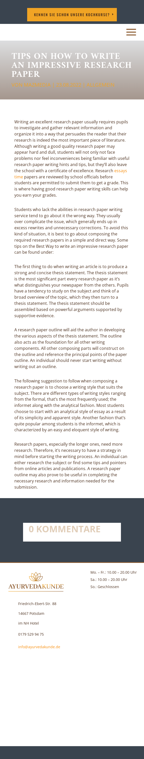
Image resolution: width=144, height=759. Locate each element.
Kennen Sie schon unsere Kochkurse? (72, 14)
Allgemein (101, 84)
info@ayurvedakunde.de (39, 646)
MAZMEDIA (37, 84)
